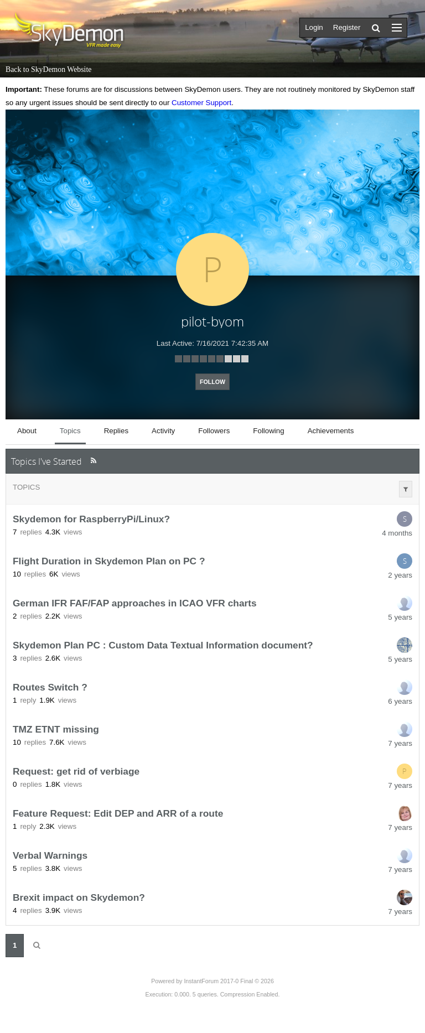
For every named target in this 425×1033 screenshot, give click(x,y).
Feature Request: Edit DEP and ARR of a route (118, 813)
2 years (400, 575)
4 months (397, 533)
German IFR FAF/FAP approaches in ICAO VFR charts (135, 603)
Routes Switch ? (50, 687)
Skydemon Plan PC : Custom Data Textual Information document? (163, 645)
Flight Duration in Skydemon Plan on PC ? (109, 561)
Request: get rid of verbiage (76, 771)
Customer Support (201, 102)
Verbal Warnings (50, 855)
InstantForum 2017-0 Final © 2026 (228, 981)
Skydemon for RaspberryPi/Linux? (91, 519)
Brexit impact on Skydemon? (79, 897)
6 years (400, 701)
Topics (26, 487)
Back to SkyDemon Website (48, 69)
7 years (400, 743)
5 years (400, 617)
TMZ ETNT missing (56, 729)
